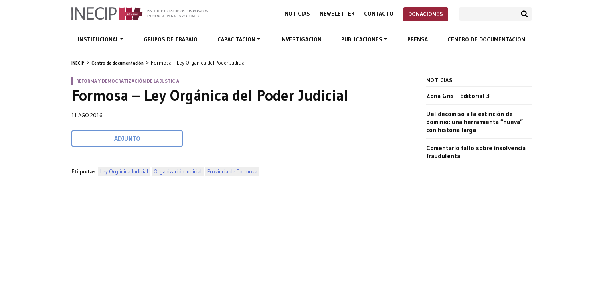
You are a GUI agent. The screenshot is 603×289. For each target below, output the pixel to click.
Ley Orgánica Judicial (124, 171)
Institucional (99, 39)
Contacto (378, 13)
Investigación (301, 39)
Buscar (524, 14)
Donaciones (425, 14)
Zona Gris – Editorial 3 (458, 96)
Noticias (297, 13)
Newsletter (337, 13)
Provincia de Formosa (232, 171)
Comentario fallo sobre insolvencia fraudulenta (476, 152)
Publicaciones (362, 39)
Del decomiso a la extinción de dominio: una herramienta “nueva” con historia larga (474, 122)
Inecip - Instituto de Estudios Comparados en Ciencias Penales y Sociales (139, 13)
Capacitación (237, 39)
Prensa (417, 39)
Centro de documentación (486, 39)
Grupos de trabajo (171, 39)
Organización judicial (178, 171)
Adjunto (127, 138)
